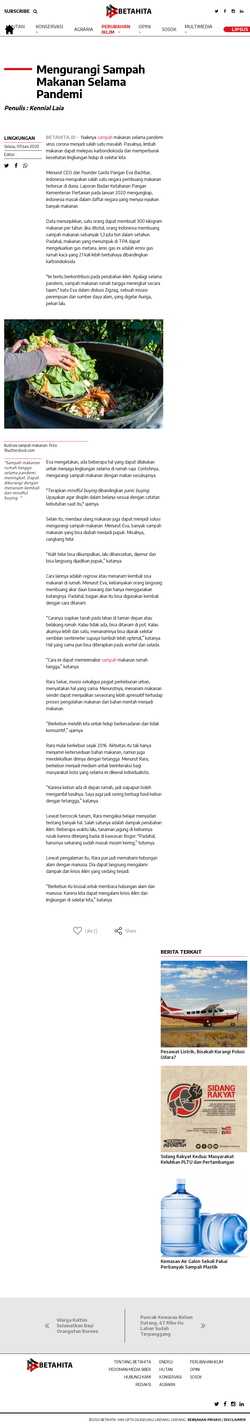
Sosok (169, 29)
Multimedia (198, 26)
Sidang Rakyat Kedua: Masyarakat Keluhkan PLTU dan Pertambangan (197, 1159)
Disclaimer (235, 1420)
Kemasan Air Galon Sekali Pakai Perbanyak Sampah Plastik (194, 1264)
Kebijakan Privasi (204, 1420)
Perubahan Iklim (116, 29)
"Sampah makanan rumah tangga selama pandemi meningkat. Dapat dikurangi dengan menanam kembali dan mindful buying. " (22, 480)
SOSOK (196, 1377)
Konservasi (49, 26)
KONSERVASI (170, 1377)
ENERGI (166, 1361)
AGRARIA (167, 1384)
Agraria (83, 29)
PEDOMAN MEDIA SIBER (130, 1369)
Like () (85, 931)
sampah (104, 137)
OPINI (195, 1369)
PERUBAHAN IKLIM (206, 1361)
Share (125, 931)
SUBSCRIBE (17, 11)
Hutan (17, 26)
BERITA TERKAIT (181, 951)
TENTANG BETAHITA (132, 1361)
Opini (145, 26)
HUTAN (166, 1369)
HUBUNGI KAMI (137, 1377)
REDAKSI (143, 1384)
